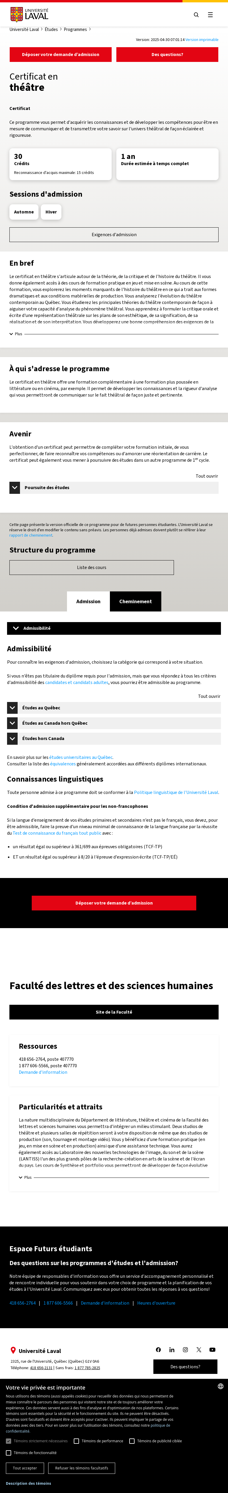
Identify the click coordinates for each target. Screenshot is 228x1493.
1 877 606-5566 (58, 1303)
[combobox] (221, 1386)
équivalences (63, 764)
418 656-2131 (41, 1368)
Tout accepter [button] (25, 1468)
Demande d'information (43, 1072)
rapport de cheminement (30, 535)
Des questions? (167, 54)
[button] (28, 1483)
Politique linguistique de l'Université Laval (176, 792)
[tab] (88, 601)
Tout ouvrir (207, 476)
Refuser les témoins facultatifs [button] (81, 1468)
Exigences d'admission (114, 234)
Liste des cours (91, 567)
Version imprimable (202, 39)
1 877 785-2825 (87, 1368)
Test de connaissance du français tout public (57, 833)
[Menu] (114, 628)
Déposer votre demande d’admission (60, 54)
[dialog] (114, 1436)
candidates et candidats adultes (76, 682)
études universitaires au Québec (81, 757)
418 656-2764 (22, 1303)
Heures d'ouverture (156, 1303)
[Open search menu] (196, 15)
